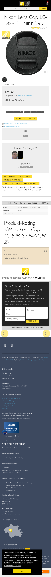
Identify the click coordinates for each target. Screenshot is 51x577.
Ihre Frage (37, 313)
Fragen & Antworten (12, 180)
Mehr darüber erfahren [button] (12, 566)
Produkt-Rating (17, 277)
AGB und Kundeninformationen (11, 398)
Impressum (5, 408)
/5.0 (42, 28)
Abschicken (32, 321)
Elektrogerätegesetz (7, 406)
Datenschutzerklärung (8, 403)
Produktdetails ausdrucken (12, 126)
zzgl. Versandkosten (25, 96)
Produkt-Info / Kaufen (25, 119)
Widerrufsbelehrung (8, 401)
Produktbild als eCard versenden (14, 124)
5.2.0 (11, 360)
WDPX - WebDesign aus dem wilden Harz (32, 360)
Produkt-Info (9, 176)
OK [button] (22, 571)
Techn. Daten (24, 176)
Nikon (25, 136)
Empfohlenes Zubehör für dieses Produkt (20, 183)
